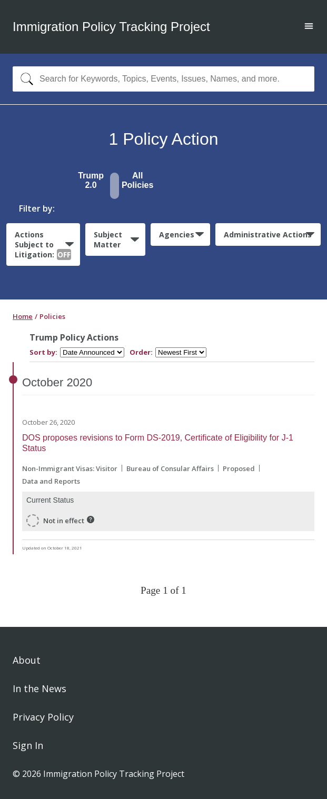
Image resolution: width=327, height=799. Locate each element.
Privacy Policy (43, 717)
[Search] (24, 79)
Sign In (28, 745)
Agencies (176, 234)
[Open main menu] (308, 27)
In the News (39, 688)
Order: (141, 352)
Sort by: (43, 352)
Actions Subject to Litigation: (43, 244)
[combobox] (163, 79)
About (27, 660)
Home (23, 316)
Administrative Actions (268, 234)
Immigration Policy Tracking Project (111, 26)
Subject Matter (108, 239)
